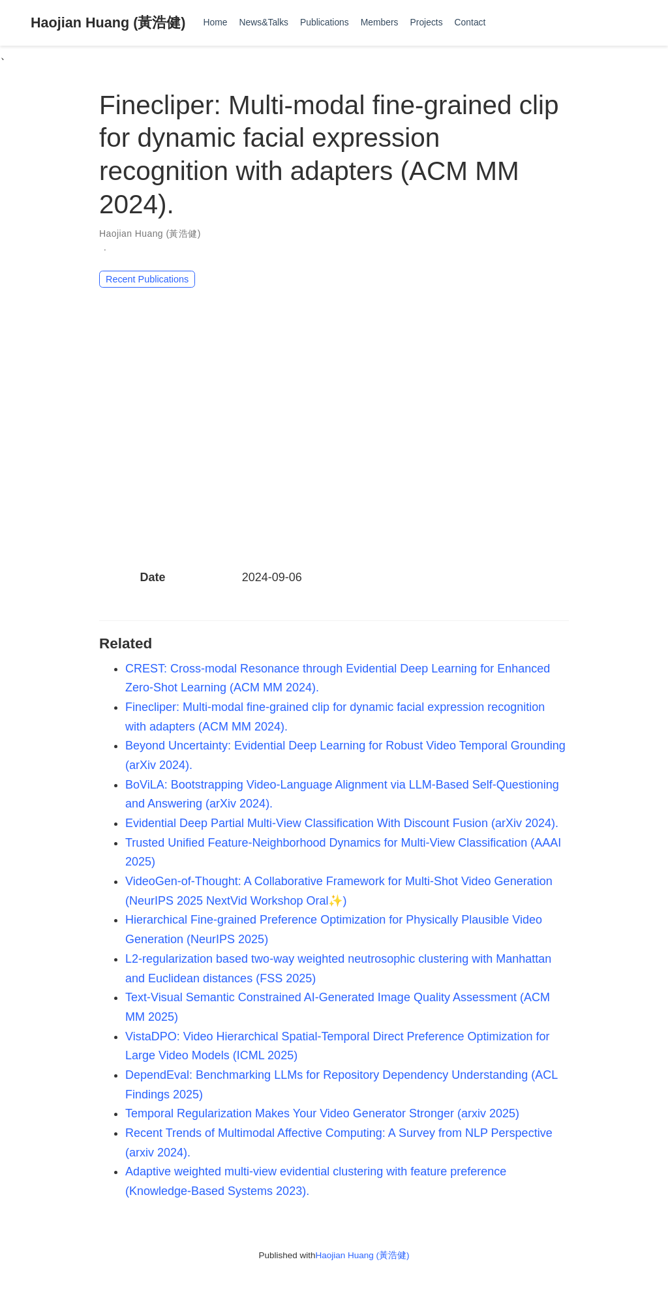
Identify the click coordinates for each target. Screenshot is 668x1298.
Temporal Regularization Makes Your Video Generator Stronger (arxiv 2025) (322, 1113)
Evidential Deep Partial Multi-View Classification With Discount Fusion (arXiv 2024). (341, 823)
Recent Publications (147, 279)
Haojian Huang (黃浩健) (108, 22)
